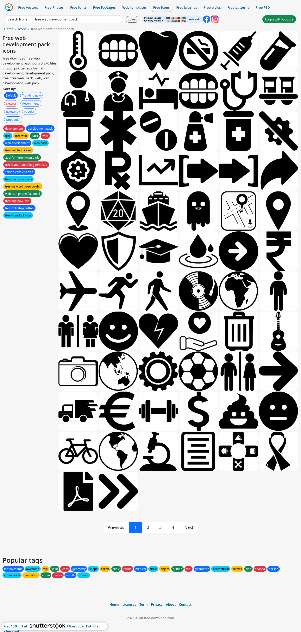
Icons (22, 29)
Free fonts (78, 7)
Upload (132, 19)
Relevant (12, 111)
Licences (129, 604)
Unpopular (13, 120)
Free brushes (186, 7)
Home (9, 29)
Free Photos (53, 7)
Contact (185, 604)
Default (11, 95)
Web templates (134, 7)
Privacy (157, 604)
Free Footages (104, 7)
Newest (11, 103)
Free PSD (263, 7)
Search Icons (17, 19)
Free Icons (161, 7)
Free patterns (238, 7)
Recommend (30, 103)
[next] (189, 527)
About (171, 604)
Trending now (31, 95)
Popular (29, 111)
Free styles (212, 7)
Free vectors (28, 7)
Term (143, 604)
